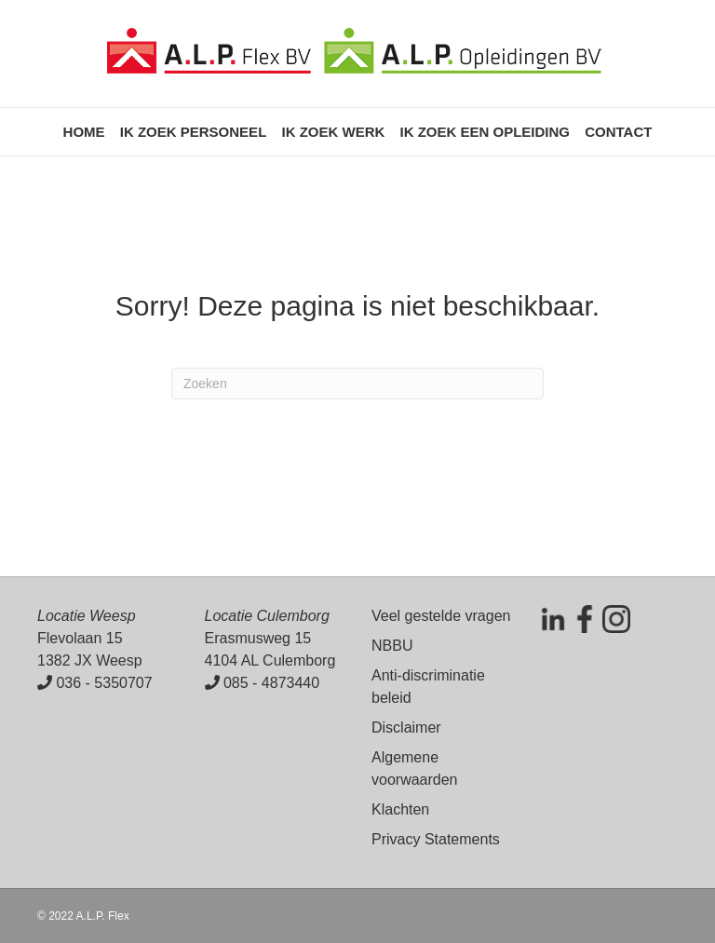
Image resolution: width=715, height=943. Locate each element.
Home (84, 132)
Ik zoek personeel (193, 132)
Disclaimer (406, 727)
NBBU (391, 645)
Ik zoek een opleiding (484, 132)
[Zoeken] (357, 383)
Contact (618, 132)
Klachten (400, 809)
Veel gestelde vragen (440, 616)
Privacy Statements (435, 839)
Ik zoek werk (332, 132)
